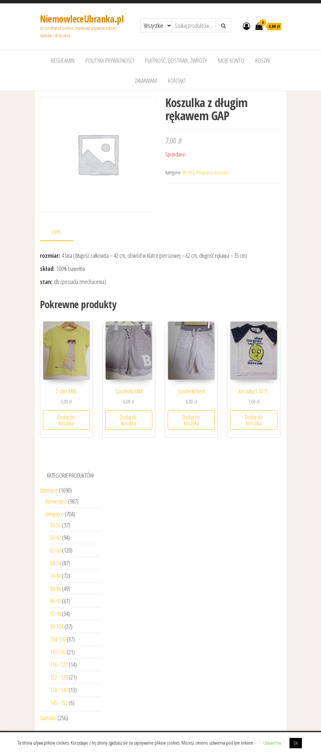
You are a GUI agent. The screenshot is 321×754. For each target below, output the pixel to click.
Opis (56, 232)
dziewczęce (56, 501)
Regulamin (62, 60)
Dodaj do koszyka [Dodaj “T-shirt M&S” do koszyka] (66, 420)
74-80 (55, 576)
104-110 (58, 639)
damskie (48, 718)
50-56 (55, 525)
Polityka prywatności (110, 60)
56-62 (55, 537)
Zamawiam (146, 81)
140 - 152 (59, 703)
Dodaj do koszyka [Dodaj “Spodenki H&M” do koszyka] (129, 420)
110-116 (58, 652)
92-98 (55, 614)
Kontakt (177, 81)
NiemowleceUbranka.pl (82, 18)
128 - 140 (59, 690)
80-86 (55, 588)
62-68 (55, 550)
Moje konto (231, 60)
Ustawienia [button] (272, 742)
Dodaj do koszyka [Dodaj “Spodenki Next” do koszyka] (191, 420)
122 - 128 (59, 677)
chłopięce (204, 172)
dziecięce (221, 172)
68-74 (55, 563)
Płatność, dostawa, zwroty (176, 60)
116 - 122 (59, 664)
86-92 (55, 601)
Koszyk (262, 60)
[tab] (62, 232)
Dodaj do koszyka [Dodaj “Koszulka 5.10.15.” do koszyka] (254, 420)
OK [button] (295, 743)
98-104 (188, 172)
